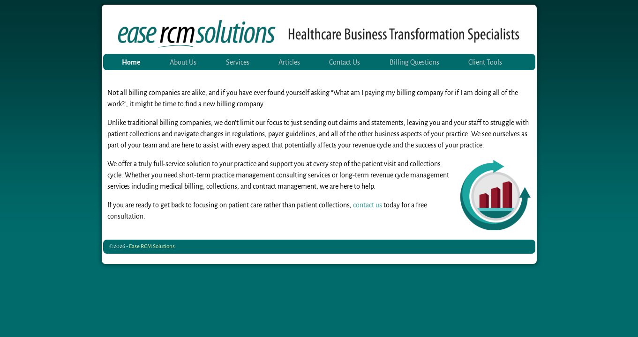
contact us (367, 205)
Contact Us (344, 62)
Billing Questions (414, 62)
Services (237, 62)
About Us (183, 62)
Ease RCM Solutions (152, 246)
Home (131, 62)
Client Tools (485, 62)
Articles (289, 62)
